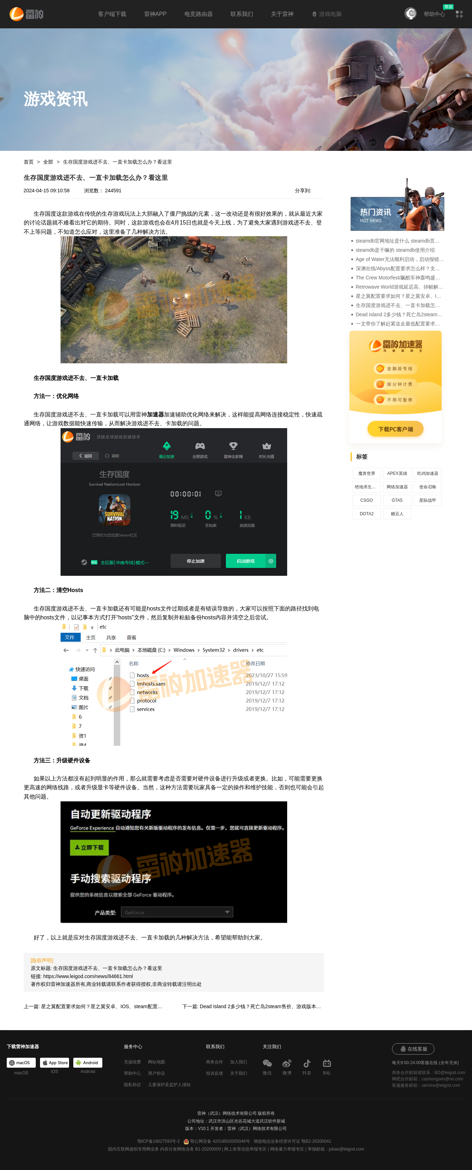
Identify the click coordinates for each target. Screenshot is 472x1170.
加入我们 (238, 1062)
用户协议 (156, 1073)
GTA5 (397, 500)
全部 (48, 162)
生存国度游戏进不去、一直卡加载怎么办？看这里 (117, 162)
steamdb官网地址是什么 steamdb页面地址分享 (400, 241)
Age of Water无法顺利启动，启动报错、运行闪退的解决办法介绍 (400, 259)
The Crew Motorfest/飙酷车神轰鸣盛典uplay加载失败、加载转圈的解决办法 (400, 277)
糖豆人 (397, 513)
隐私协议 (132, 1084)
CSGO (366, 500)
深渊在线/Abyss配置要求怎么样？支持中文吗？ (400, 268)
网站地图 (156, 1062)
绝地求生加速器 (367, 486)
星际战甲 (427, 500)
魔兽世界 (366, 473)
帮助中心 (434, 14)
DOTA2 (367, 513)
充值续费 (132, 1062)
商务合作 (214, 1062)
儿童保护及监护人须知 (169, 1084)
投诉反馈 (214, 1073)
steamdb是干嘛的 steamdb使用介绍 (395, 250)
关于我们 (238, 1073)
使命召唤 (427, 486)
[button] (459, 14)
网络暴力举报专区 (287, 1149)
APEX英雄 (397, 473)
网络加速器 (397, 486)
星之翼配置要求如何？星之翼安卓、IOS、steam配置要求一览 (400, 296)
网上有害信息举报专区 (245, 1149)
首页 (29, 162)
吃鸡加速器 (427, 473)
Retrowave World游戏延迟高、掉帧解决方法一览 (400, 287)
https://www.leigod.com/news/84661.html (88, 976)
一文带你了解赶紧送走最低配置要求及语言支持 (400, 323)
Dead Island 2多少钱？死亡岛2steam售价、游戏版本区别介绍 (400, 314)
